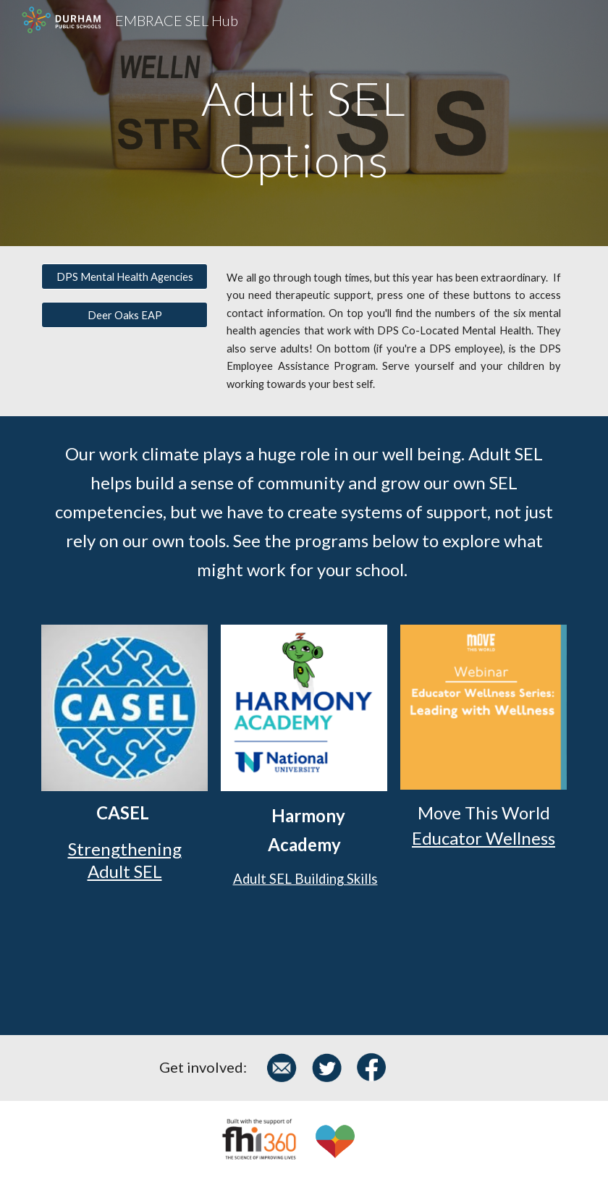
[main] (303, 123)
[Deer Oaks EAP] (124, 315)
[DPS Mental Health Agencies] (124, 276)
